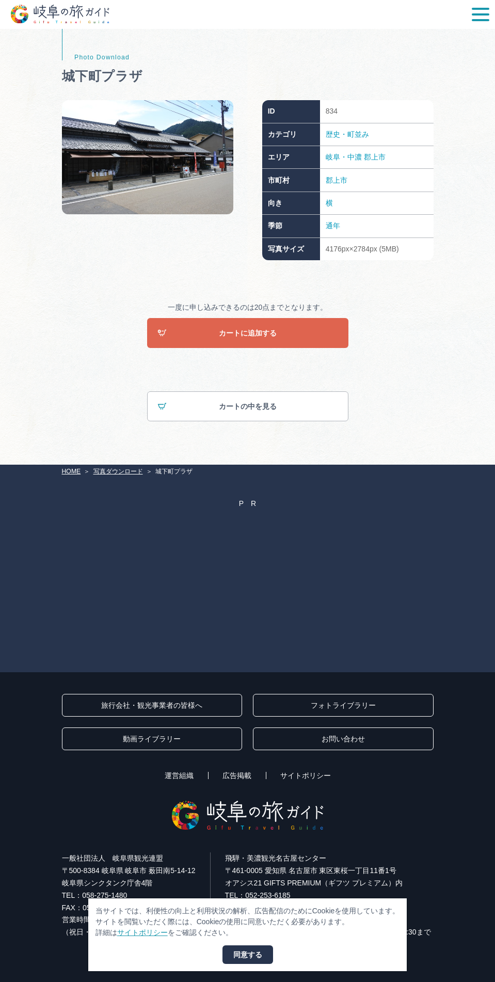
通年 (333, 225)
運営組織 (179, 775)
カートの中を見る (216, 406)
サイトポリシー (305, 775)
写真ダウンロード (118, 471)
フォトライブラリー (343, 705)
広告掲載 (236, 775)
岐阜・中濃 (344, 157)
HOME (71, 471)
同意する (247, 955)
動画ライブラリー (152, 739)
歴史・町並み (347, 134)
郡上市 (375, 157)
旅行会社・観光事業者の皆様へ (151, 705)
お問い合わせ (343, 739)
